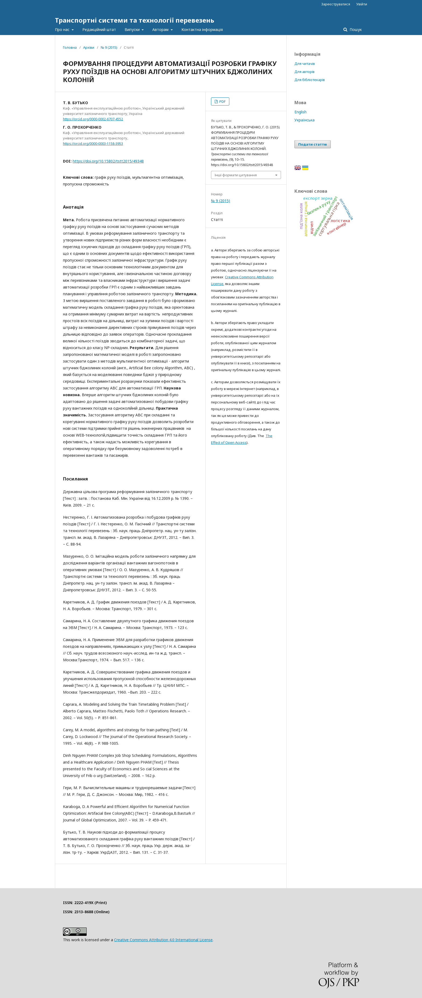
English (300, 111)
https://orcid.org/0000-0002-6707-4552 (93, 119)
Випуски (133, 29)
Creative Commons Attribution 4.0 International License (163, 939)
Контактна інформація (202, 29)
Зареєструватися (335, 4)
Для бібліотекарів (309, 79)
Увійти (361, 4)
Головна (70, 47)
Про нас (63, 29)
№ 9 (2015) (109, 47)
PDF (222, 101)
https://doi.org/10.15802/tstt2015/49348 (108, 161)
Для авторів (304, 71)
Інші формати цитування (236, 175)
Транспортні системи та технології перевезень (134, 20)
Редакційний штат (99, 29)
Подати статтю (312, 144)
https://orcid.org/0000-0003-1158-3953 (93, 143)
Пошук (355, 29)
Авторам (161, 29)
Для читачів (304, 63)
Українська (304, 119)
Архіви (88, 47)
